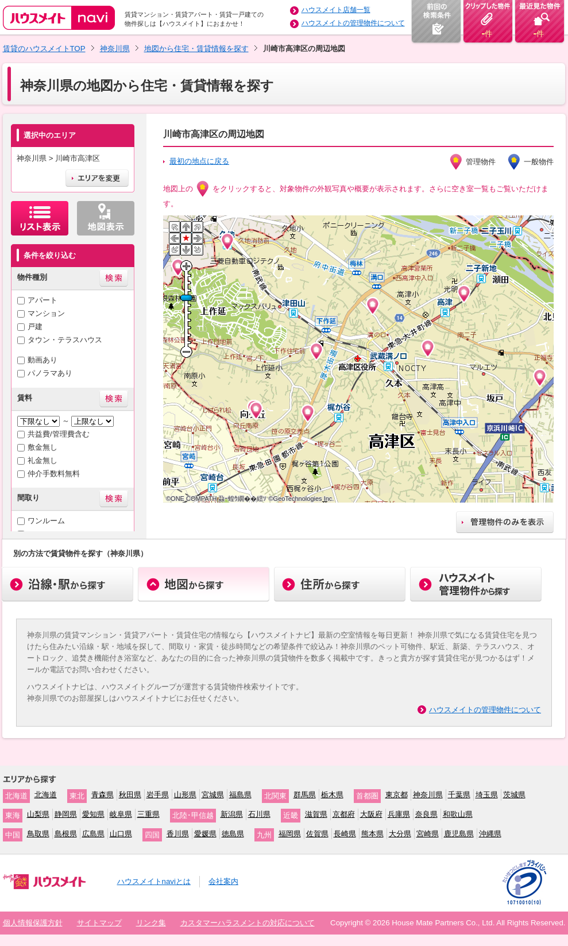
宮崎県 (427, 833)
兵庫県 (399, 814)
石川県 (259, 814)
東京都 (396, 794)
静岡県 (66, 814)
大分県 (400, 833)
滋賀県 (316, 814)
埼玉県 (487, 794)
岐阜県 (121, 814)
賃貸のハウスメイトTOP (44, 48)
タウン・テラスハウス (65, 339)
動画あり (42, 360)
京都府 (344, 814)
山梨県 (38, 814)
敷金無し (42, 447)
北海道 (45, 794)
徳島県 (233, 833)
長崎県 (345, 833)
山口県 (121, 833)
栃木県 (332, 794)
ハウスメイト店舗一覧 (336, 10)
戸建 (35, 326)
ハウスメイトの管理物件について (353, 23)
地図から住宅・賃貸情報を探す (196, 48)
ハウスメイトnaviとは (154, 881)
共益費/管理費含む (59, 434)
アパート (42, 300)
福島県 (240, 794)
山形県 (185, 794)
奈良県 (426, 814)
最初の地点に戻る (199, 161)
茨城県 (514, 794)
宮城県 (213, 794)
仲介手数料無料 (54, 473)
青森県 (102, 794)
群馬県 (304, 794)
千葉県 (459, 794)
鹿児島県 (459, 833)
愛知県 (93, 814)
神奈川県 (115, 48)
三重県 (148, 814)
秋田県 (130, 794)
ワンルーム (46, 520)
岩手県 (157, 794)
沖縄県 (490, 833)
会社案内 (223, 881)
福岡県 (290, 833)
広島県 (93, 833)
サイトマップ (99, 922)
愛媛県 (205, 833)
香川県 (178, 833)
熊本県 (372, 833)
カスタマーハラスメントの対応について (247, 922)
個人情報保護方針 (33, 922)
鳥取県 (38, 833)
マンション (46, 313)
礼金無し (42, 460)
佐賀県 (317, 833)
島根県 (66, 833)
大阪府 (371, 814)
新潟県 (232, 814)
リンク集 (151, 922)
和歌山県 (458, 814)
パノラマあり (50, 373)
